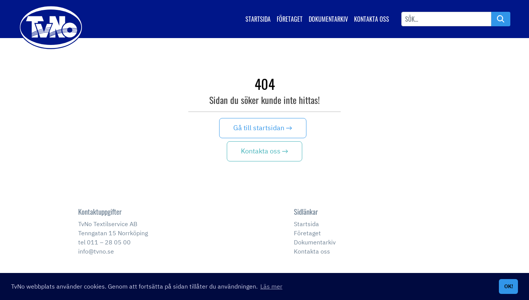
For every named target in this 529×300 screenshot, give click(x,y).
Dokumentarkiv (328, 19)
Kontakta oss (371, 19)
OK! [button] (508, 286)
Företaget (290, 19)
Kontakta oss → (264, 151)
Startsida (258, 19)
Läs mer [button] (271, 286)
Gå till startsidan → (262, 127)
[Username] (446, 19)
